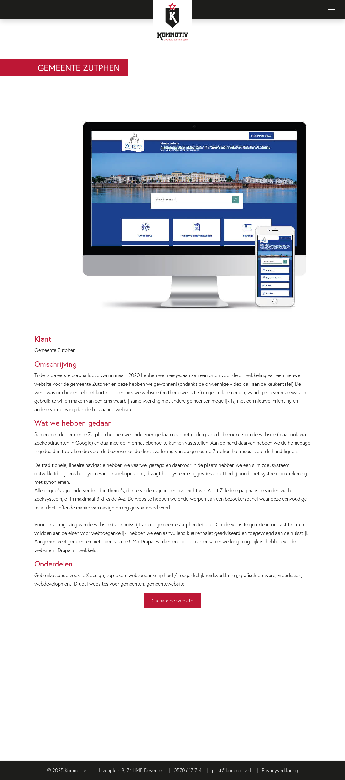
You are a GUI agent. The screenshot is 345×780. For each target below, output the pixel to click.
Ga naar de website (172, 600)
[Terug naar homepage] (172, 29)
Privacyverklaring (280, 770)
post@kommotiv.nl (231, 770)
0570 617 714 (188, 770)
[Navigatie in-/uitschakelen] (331, 9)
